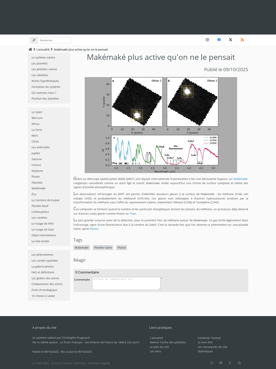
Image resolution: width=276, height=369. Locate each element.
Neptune (37, 171)
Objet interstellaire (44, 235)
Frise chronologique (44, 290)
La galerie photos (43, 266)
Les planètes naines (44, 69)
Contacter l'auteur (209, 338)
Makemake (82, 247)
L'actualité (42, 49)
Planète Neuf (40, 206)
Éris (34, 194)
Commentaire (82, 279)
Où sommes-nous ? (44, 93)
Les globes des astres (45, 278)
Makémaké (38, 188)
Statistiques (205, 351)
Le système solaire (43, 57)
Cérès (35, 141)
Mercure (37, 118)
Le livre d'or (205, 342)
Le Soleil (37, 112)
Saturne (37, 159)
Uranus (36, 165)
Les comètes (39, 217)
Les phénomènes (42, 254)
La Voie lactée (40, 241)
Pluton (36, 176)
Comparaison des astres (47, 284)
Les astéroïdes (41, 147)
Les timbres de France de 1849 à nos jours (112, 342)
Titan (133, 213)
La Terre (37, 130)
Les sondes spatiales (45, 260)
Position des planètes (45, 98)
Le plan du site (159, 347)
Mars (35, 135)
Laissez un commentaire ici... (126, 283)
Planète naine (103, 247)
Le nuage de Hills (43, 223)
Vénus (35, 124)
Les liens (155, 351)
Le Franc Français (71, 342)
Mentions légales (99, 363)
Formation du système (46, 87)
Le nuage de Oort (43, 229)
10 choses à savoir (43, 296)
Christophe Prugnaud (76, 337)
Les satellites (40, 75)
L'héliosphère (40, 212)
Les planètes (40, 63)
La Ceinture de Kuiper (46, 200)
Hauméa (37, 182)
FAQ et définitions (43, 272)
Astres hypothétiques (45, 81)
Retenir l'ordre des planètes (168, 342)
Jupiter (36, 153)
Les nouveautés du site (212, 347)
